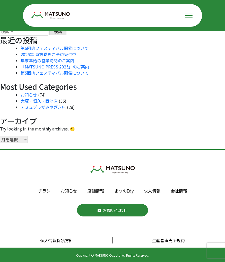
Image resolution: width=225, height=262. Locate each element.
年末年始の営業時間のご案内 (47, 60)
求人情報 (152, 191)
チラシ (44, 191)
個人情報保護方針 (56, 240)
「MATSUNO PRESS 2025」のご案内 (55, 67)
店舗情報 (96, 191)
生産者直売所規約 (168, 240)
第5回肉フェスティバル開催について (55, 73)
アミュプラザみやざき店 (43, 107)
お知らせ (29, 95)
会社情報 (179, 191)
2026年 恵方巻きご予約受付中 (48, 54)
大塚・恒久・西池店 (39, 101)
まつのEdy (124, 191)
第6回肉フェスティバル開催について (55, 48)
